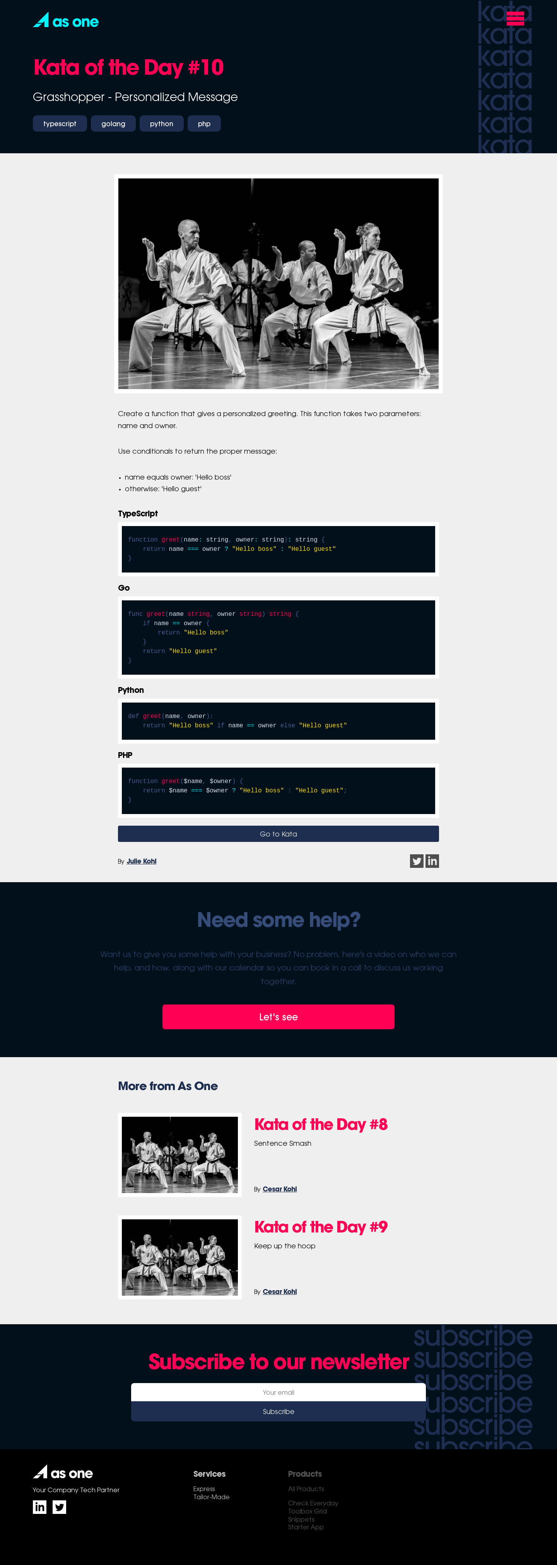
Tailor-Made (211, 1498)
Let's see (278, 1018)
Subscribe (278, 1412)
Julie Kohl (141, 862)
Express (204, 1489)
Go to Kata (278, 834)
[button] (66, 19)
